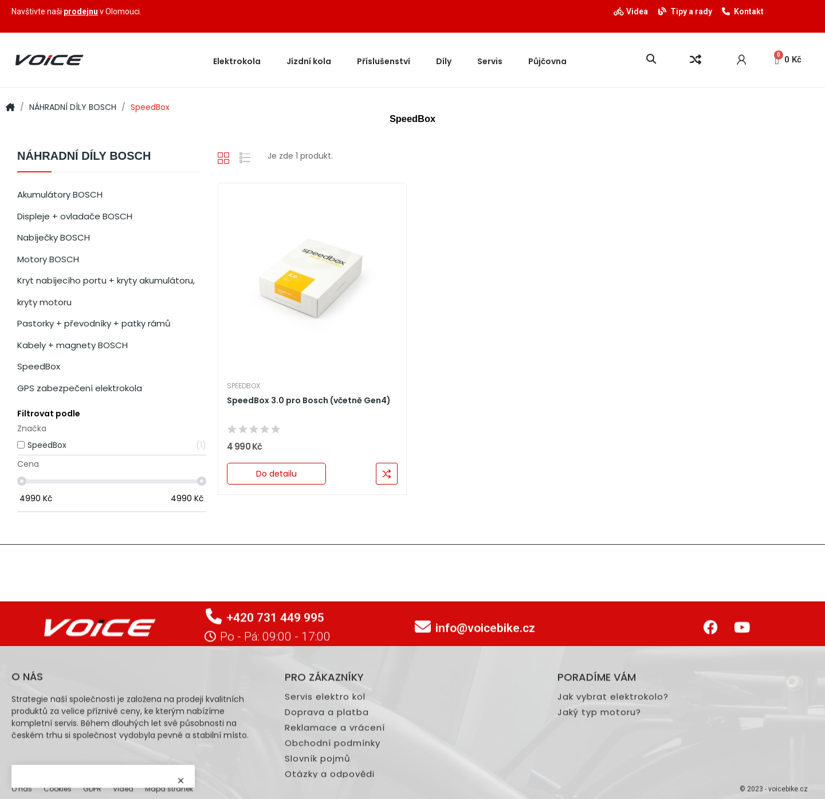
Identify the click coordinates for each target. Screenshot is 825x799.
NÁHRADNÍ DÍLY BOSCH (84, 156)
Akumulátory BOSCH (60, 194)
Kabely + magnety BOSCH (72, 345)
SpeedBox (38, 366)
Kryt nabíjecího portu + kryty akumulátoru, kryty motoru (106, 291)
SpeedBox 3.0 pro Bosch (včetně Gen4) (309, 400)
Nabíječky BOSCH (53, 237)
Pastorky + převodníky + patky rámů (94, 323)
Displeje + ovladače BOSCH (74, 216)
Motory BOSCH (48, 259)
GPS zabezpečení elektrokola (79, 388)
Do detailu (276, 473)
